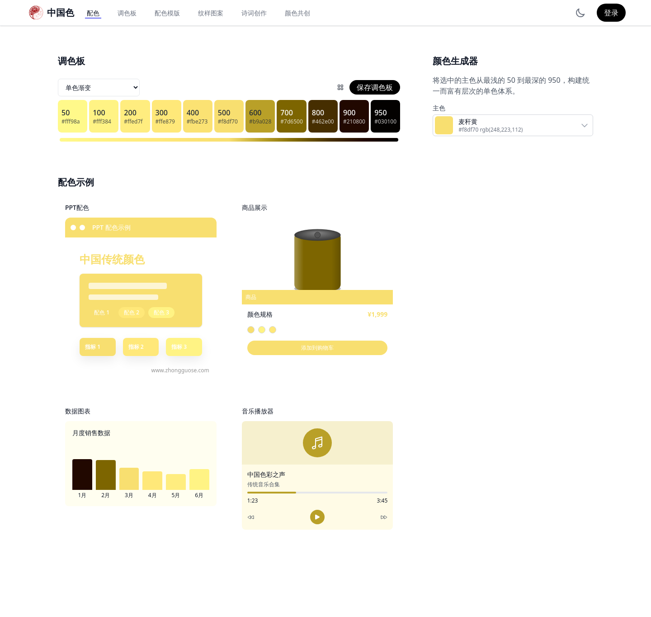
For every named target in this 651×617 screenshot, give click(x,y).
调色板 (127, 13)
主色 (439, 108)
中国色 (60, 12)
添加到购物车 (317, 347)
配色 (93, 13)
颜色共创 (297, 13)
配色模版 (167, 13)
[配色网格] (340, 87)
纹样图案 (210, 13)
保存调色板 (375, 87)
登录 (611, 13)
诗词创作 (254, 13)
